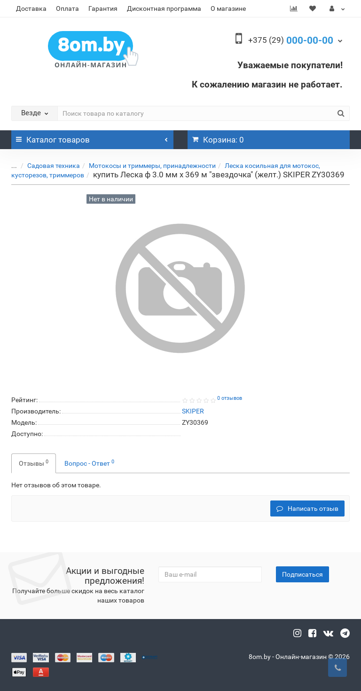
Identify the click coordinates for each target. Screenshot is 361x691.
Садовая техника (46, 165)
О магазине (228, 8)
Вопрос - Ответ (89, 463)
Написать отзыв (307, 508)
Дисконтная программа (164, 8)
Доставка (31, 8)
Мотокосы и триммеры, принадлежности (145, 165)
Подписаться (302, 574)
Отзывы (33, 463)
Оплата (67, 8)
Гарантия (103, 8)
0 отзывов (229, 398)
